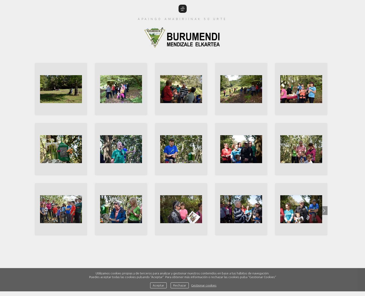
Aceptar (158, 285)
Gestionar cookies (203, 285)
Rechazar (179, 285)
